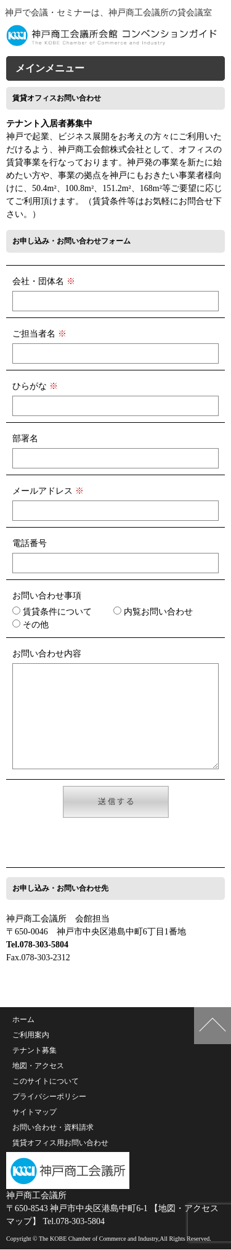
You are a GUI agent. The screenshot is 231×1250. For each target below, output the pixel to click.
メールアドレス (48, 491)
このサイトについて (45, 1081)
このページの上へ (212, 1026)
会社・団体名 (43, 281)
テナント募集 (34, 1051)
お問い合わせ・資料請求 (53, 1128)
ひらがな (35, 386)
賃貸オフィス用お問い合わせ (60, 1143)
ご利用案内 (30, 1035)
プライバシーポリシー (49, 1097)
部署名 (25, 438)
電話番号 (29, 543)
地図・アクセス (38, 1066)
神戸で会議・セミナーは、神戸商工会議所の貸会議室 (108, 12)
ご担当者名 (39, 333)
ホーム (23, 1020)
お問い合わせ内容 (46, 653)
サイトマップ (34, 1112)
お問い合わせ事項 (46, 595)
